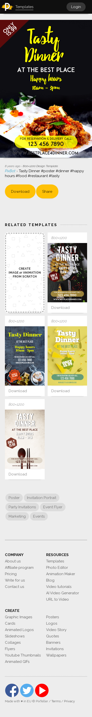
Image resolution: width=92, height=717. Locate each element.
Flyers (10, 649)
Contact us (14, 586)
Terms (56, 701)
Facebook (12, 690)
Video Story (56, 630)
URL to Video (57, 599)
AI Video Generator (62, 593)
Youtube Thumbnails (23, 655)
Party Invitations (22, 507)
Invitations (55, 649)
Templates (55, 561)
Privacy (69, 701)
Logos (51, 623)
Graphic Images (18, 617)
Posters (52, 617)
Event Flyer (52, 507)
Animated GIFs (17, 661)
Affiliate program (19, 567)
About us (13, 561)
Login (76, 7)
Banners (53, 642)
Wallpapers (56, 655)
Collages (13, 642)
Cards (10, 623)
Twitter (27, 690)
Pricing (11, 574)
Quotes (52, 636)
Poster (14, 498)
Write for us (15, 580)
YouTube (42, 690)
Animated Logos (19, 630)
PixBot (10, 171)
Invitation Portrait (41, 498)
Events (39, 516)
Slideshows (15, 636)
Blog (50, 580)
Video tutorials (58, 586)
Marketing (17, 516)
